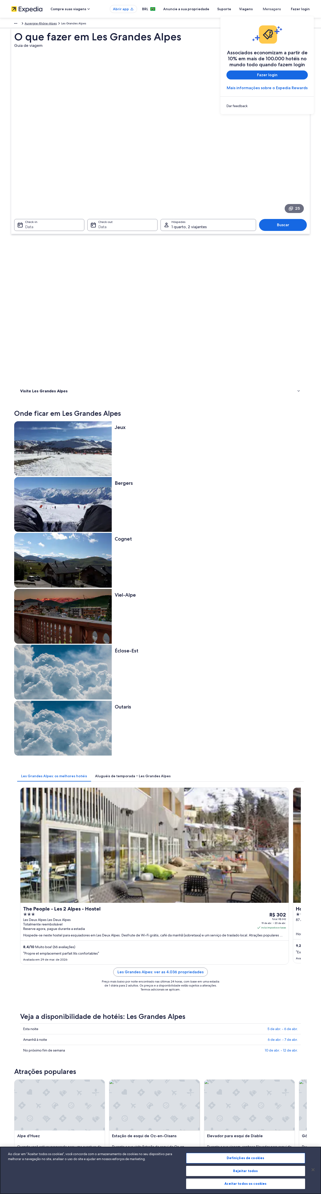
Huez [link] (21, 921)
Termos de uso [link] (175, 1094)
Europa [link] (16, 24)
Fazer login (300, 9)
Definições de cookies (245, 1158)
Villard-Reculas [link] (175, 930)
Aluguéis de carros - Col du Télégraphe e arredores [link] (201, 859)
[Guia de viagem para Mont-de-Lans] (169, 776)
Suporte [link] (248, 1078)
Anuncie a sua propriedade (204, 9)
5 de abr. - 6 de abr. (283, 532)
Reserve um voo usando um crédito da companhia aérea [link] (277, 1104)
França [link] (29, 24)
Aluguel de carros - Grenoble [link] (184, 878)
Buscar (285, 155)
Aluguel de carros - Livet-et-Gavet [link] (188, 888)
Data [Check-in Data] (26, 157)
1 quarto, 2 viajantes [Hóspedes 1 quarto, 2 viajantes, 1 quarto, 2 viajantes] (189, 157)
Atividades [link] (28, 224)
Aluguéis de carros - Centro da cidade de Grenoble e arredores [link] (211, 850)
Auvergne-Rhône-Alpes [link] (54, 24)
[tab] (127, 344)
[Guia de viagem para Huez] (113, 776)
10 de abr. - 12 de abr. (281, 553)
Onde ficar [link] (28, 217)
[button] (160, 817)
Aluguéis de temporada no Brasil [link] (110, 1094)
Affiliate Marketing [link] (23, 1126)
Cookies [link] (170, 1078)
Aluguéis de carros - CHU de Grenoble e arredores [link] (65, 859)
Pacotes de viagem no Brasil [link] (107, 1102)
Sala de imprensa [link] (23, 1110)
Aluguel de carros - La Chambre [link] (50, 888)
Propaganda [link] (19, 1118)
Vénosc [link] (96, 930)
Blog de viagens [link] (99, 1134)
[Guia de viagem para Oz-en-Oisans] (280, 776)
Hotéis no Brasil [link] (98, 1086)
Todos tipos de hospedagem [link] (107, 1126)
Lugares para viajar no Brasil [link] (106, 1078)
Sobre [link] (15, 1078)
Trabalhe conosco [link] (23, 1086)
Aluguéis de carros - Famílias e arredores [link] (57, 878)
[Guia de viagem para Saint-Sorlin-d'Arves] (225, 776)
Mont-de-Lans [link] (103, 921)
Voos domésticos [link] (99, 1110)
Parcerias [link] (17, 1102)
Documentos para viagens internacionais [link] (270, 1114)
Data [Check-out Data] (101, 157)
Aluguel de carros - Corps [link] (45, 869)
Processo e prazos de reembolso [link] (264, 1094)
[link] (267, 106)
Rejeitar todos (245, 1171)
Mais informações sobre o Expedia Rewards (267, 87)
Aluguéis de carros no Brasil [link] (106, 1118)
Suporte (242, 9)
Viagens (264, 9)
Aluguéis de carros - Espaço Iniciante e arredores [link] (199, 869)
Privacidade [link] (173, 1086)
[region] (160, 1170)
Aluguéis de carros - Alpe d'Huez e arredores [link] (60, 850)
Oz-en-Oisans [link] (247, 921)
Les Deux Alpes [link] (248, 930)
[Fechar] (313, 1169)
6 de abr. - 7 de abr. (283, 542)
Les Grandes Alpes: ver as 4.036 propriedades (197, 481)
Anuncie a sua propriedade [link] (29, 1094)
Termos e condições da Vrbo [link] (184, 1102)
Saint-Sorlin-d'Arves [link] (180, 921)
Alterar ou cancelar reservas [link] (261, 1086)
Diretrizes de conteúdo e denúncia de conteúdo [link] (198, 1110)
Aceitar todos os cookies (245, 1184)
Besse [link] (22, 930)
